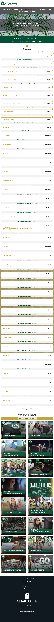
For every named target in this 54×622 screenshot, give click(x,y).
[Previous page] (23, 409)
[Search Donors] (45, 52)
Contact (27, 584)
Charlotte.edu (27, 588)
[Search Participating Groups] (27, 418)
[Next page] (31, 409)
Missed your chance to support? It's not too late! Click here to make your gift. (27, 10)
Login (26, 614)
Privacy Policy (27, 586)
